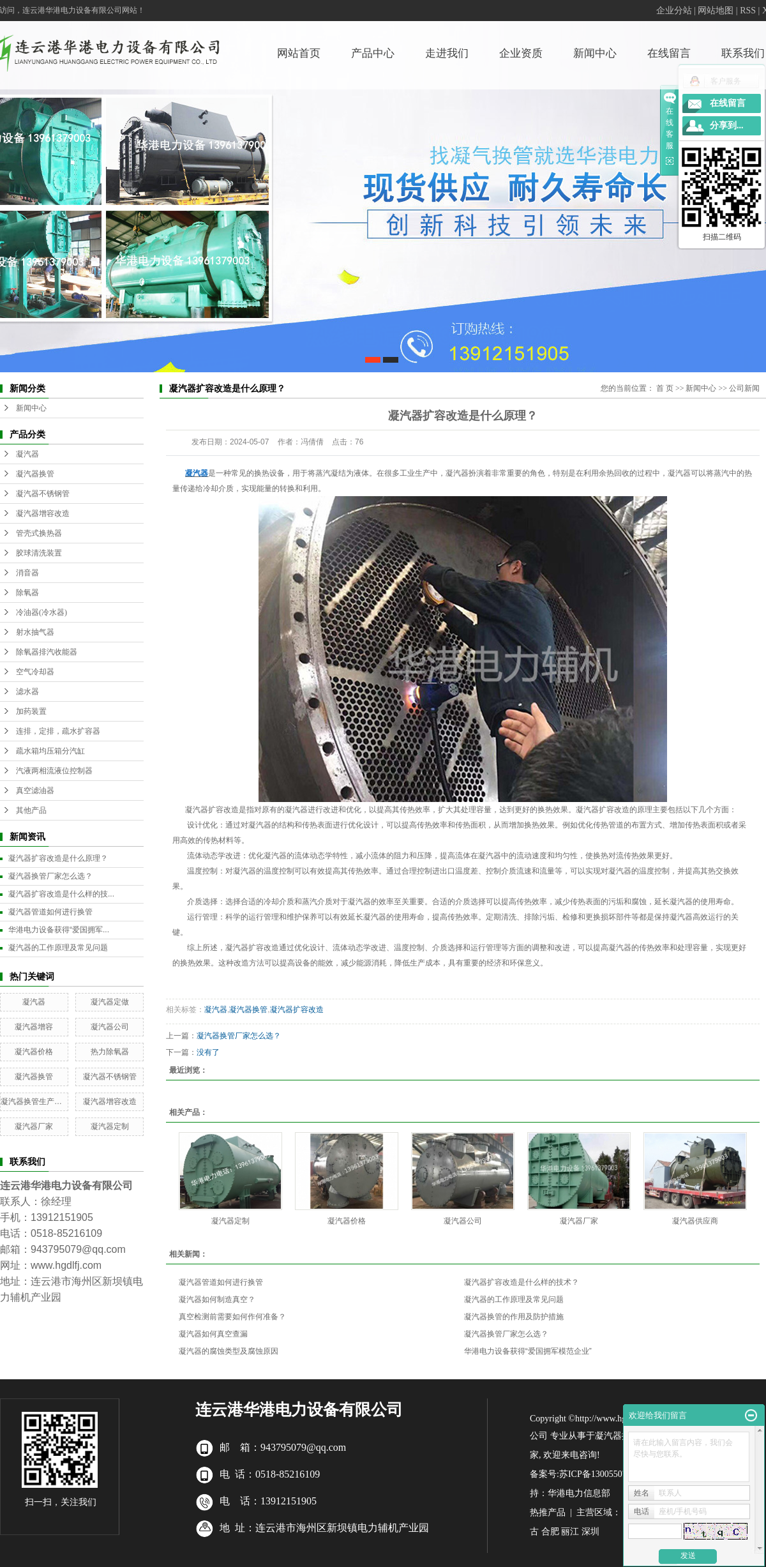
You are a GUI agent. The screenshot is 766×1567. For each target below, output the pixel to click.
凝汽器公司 (110, 1026)
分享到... (727, 125)
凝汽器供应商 (695, 1220)
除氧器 (27, 592)
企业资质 (521, 53)
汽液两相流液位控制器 (54, 770)
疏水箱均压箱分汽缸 (50, 750)
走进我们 (447, 53)
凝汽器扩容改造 (297, 1009)
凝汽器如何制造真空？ (217, 1299)
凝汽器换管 (35, 473)
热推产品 (548, 1512)
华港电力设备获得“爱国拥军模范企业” (528, 1351)
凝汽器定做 (110, 1001)
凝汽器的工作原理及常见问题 (58, 947)
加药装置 (31, 711)
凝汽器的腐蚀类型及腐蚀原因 (228, 1351)
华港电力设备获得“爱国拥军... (58, 929)
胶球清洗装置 (39, 553)
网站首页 (298, 53)
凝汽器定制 (110, 1126)
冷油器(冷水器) (41, 612)
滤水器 (27, 691)
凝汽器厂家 (34, 1126)
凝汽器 (27, 454)
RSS (748, 10)
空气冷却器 (35, 671)
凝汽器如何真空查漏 (213, 1333)
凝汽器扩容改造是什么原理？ (58, 858)
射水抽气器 (35, 632)
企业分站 (674, 10)
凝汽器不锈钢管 (43, 493)
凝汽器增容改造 (43, 513)
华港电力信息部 (579, 1493)
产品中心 (372, 53)
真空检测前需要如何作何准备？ (232, 1316)
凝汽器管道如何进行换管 (50, 911)
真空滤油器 (35, 790)
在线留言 (669, 53)
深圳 (590, 1531)
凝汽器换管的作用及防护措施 (514, 1316)
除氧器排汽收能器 (46, 651)
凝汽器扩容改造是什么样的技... (61, 893)
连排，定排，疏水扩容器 (58, 731)
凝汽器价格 (34, 1051)
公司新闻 (744, 388)
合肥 (550, 1531)
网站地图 (715, 10)
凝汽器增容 (34, 1026)
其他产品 (31, 810)
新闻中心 (595, 53)
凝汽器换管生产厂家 (35, 1101)
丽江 (570, 1531)
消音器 (27, 572)
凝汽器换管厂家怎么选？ (50, 876)
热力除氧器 (110, 1051)
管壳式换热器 (39, 533)
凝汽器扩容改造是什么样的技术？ (521, 1282)
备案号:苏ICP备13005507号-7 (586, 1474)
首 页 (664, 388)
